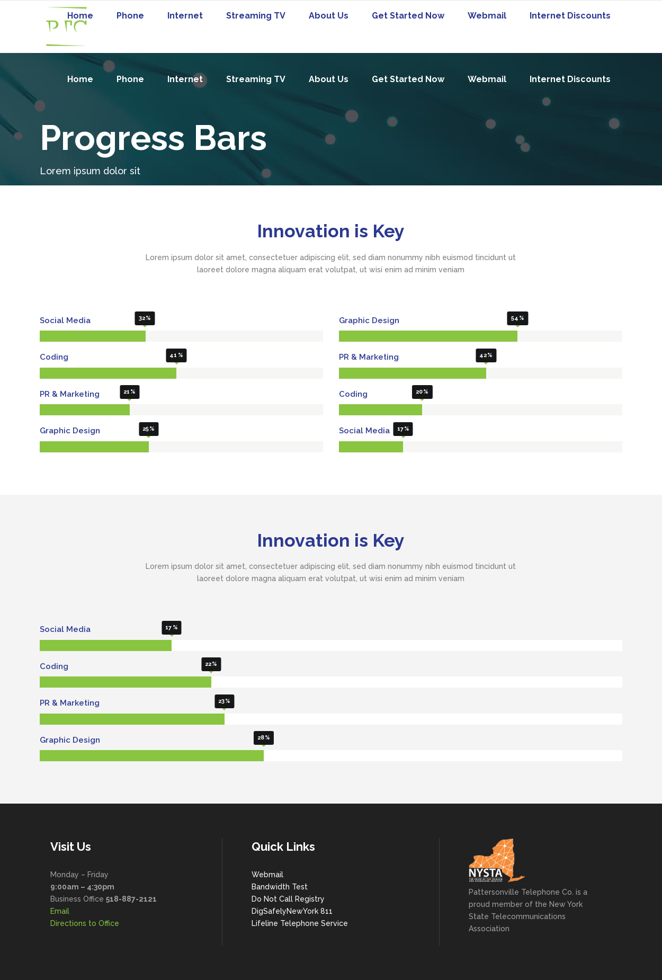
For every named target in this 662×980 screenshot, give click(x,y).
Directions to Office (84, 923)
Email (59, 911)
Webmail (267, 874)
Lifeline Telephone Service (300, 923)
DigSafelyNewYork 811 (292, 911)
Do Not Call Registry (288, 899)
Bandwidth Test (280, 887)
